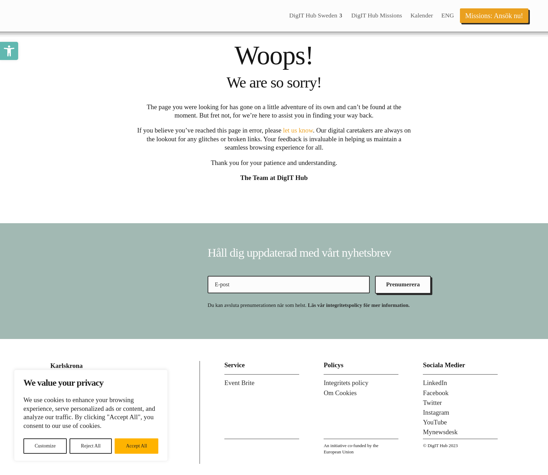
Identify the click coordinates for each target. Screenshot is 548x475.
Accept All (136, 445)
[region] (91, 415)
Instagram (436, 412)
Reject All (91, 445)
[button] (9, 51)
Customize (45, 445)
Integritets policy (346, 382)
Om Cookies (340, 393)
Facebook (435, 393)
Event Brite (239, 382)
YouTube (435, 422)
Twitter (432, 402)
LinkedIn (435, 382)
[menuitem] (316, 15)
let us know (298, 130)
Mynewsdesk (440, 432)
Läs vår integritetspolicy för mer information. (359, 305)
